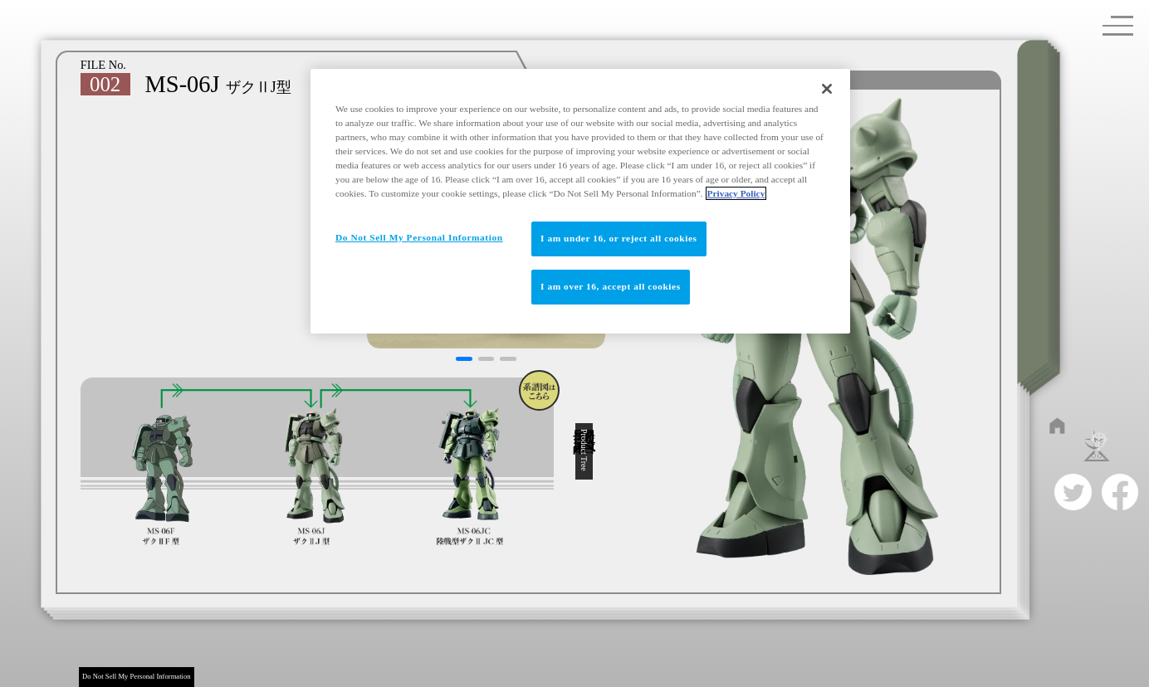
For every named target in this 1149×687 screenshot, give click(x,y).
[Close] (827, 89)
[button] (464, 359)
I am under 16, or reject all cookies (618, 238)
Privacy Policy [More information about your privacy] (736, 193)
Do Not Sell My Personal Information (136, 676)
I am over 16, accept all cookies (610, 286)
